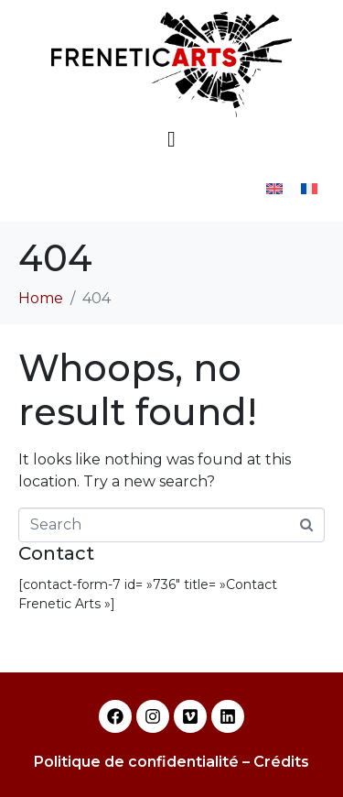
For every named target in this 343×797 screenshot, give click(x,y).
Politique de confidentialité (136, 761)
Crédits (281, 761)
